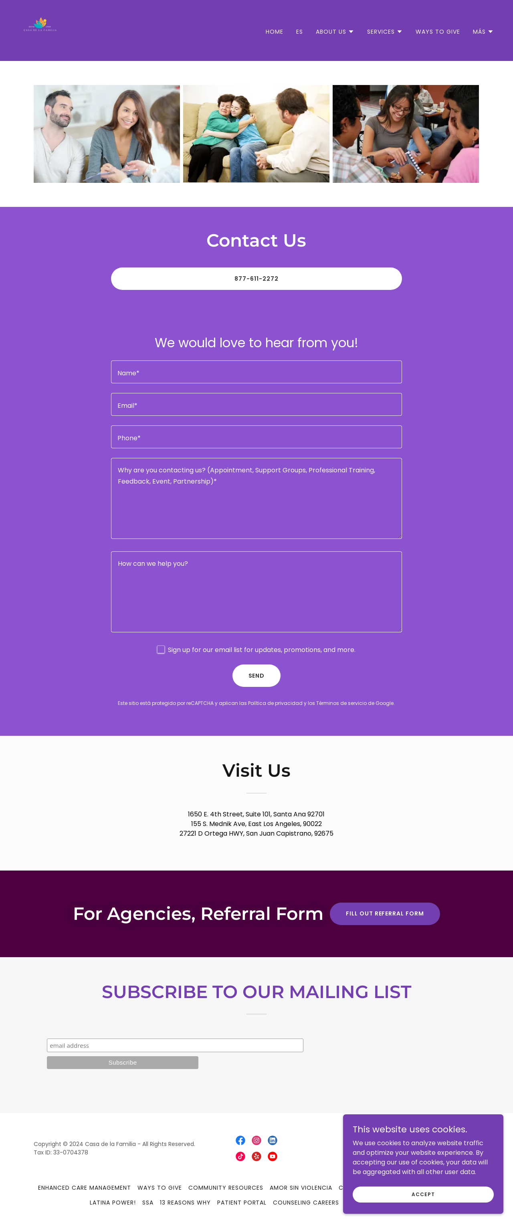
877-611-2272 (256, 279)
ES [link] (299, 32)
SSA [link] (147, 1203)
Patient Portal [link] (242, 1203)
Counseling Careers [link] (306, 1203)
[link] (40, 29)
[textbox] (256, 371)
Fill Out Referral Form (385, 913)
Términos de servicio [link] (341, 703)
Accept (423, 1194)
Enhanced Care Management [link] (84, 1188)
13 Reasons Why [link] (185, 1203)
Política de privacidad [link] (275, 703)
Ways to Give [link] (438, 32)
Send (256, 676)
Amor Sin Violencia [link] (301, 1188)
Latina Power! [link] (113, 1203)
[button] (335, 31)
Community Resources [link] (225, 1188)
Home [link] (274, 32)
